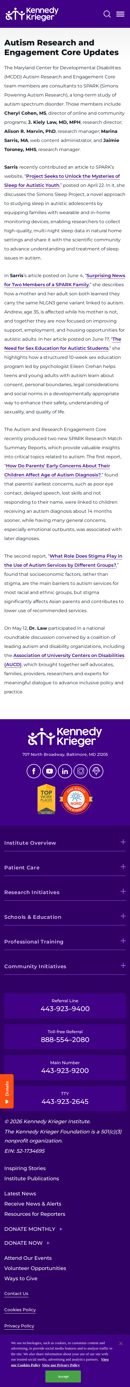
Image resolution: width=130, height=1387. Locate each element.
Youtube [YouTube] (49, 771)
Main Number (65, 1067)
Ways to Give (20, 1278)
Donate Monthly (29, 1229)
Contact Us (16, 1293)
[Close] (121, 1343)
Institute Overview (30, 843)
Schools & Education (33, 917)
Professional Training (34, 942)
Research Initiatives (31, 892)
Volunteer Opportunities (35, 1268)
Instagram (81, 771)
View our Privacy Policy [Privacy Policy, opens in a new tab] (61, 1365)
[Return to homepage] (32, 14)
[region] (65, 1360)
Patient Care (22, 868)
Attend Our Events (28, 1258)
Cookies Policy (20, 1309)
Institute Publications (31, 1178)
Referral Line (65, 1005)
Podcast (96, 771)
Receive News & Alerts (32, 1204)
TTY (65, 1098)
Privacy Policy (19, 1326)
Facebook (34, 771)
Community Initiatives (35, 966)
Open (120, 15)
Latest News (20, 1194)
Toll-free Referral (65, 1036)
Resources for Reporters (34, 1214)
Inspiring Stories (25, 1168)
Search (107, 14)
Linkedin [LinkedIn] (65, 771)
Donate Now (23, 1243)
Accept (63, 1376)
